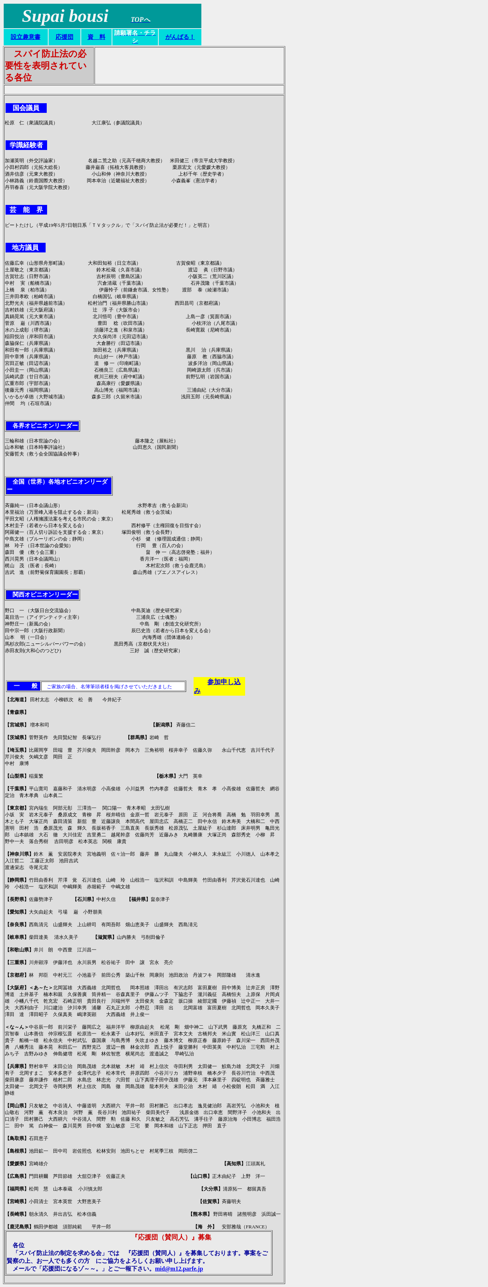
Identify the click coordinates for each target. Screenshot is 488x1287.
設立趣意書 (25, 37)
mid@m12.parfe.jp (179, 1268)
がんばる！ (180, 37)
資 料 (96, 37)
